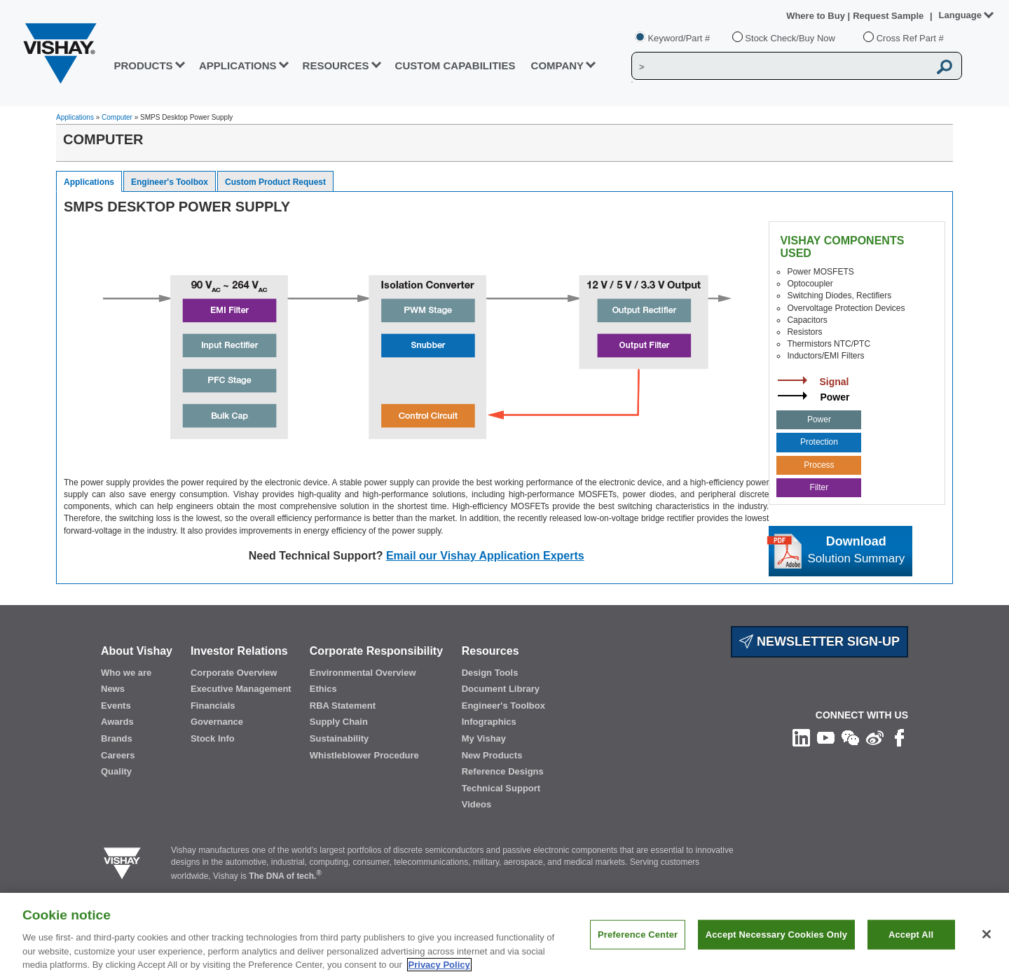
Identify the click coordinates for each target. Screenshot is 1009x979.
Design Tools (490, 672)
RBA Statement (343, 705)
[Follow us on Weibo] (875, 737)
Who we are (126, 672)
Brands (116, 738)
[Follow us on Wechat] (850, 737)
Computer (117, 117)
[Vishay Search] (780, 67)
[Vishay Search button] (945, 67)
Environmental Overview (363, 672)
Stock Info (213, 738)
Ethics (323, 688)
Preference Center (638, 934)
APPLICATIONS (238, 65)
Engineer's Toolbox (169, 182)
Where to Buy (816, 16)
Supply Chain (339, 721)
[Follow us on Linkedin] (801, 737)
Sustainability (339, 738)
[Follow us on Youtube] (826, 737)
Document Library (501, 688)
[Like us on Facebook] (899, 737)
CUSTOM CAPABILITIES (455, 65)
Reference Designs (503, 771)
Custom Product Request (275, 182)
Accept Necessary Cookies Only (776, 934)
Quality (116, 771)
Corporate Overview (234, 672)
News (113, 688)
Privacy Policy (439, 964)
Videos (476, 804)
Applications (75, 117)
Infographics (489, 721)
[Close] (986, 934)
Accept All (910, 934)
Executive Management (241, 688)
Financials (213, 705)
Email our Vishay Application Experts (485, 556)
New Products (492, 755)
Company (557, 65)
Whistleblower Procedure (364, 755)
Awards (117, 721)
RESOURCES (336, 65)
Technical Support (501, 788)
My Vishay (484, 738)
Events (116, 705)
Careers (118, 755)
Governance (217, 721)
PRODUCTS (143, 65)
